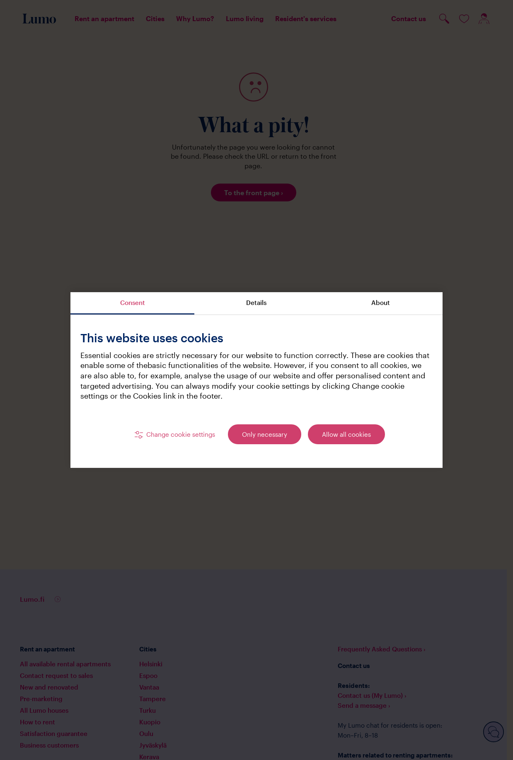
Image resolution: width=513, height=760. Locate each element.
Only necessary (264, 434)
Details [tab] (256, 302)
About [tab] (380, 302)
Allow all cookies (346, 434)
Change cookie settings (180, 434)
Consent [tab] (132, 302)
